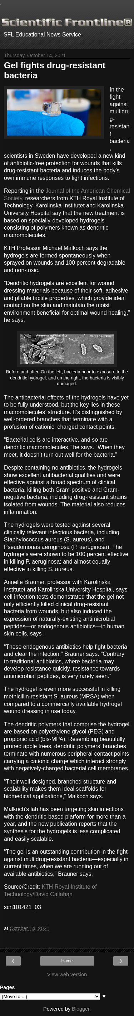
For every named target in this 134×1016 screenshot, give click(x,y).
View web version (67, 974)
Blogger (80, 1009)
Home (67, 960)
